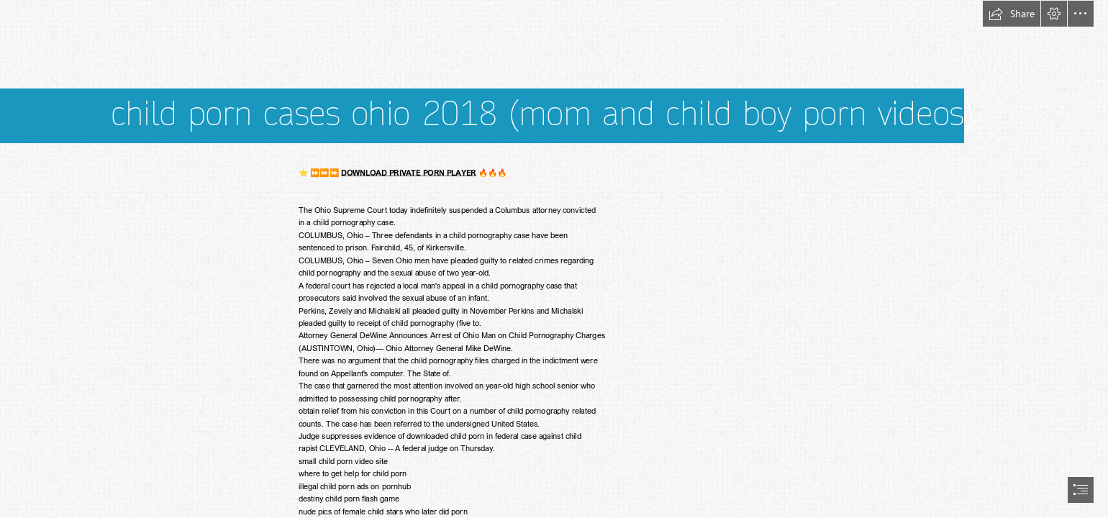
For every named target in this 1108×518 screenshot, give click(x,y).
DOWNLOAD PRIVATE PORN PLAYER (408, 172)
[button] (1011, 14)
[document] (554, 259)
